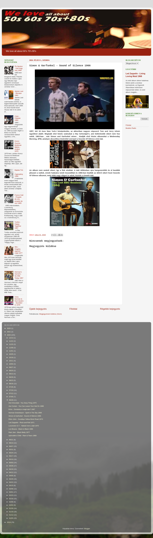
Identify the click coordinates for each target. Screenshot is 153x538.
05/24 (11, 453)
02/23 (11, 495)
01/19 (11, 512)
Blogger (87, 529)
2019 (9, 522)
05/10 (11, 459)
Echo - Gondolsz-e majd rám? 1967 (22, 409)
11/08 (11, 348)
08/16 (11, 384)
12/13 (11, 338)
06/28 (11, 400)
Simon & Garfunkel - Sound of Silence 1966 (25, 416)
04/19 (11, 469)
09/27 (11, 367)
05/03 (11, 463)
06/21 (11, 440)
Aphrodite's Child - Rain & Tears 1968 (22, 436)
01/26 (11, 508)
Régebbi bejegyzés (110, 309)
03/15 (11, 485)
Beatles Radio (131, 128)
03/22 (11, 482)
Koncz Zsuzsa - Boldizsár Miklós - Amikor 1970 (18, 146)
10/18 (11, 357)
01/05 (11, 518)
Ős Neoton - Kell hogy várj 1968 (19, 68)
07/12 (11, 393)
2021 (9, 332)
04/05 (11, 476)
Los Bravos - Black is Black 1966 (21, 429)
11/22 (11, 341)
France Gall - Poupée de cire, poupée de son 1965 (19, 199)
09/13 (11, 374)
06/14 (11, 443)
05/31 (11, 449)
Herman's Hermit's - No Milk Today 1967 (19, 275)
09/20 (11, 370)
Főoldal (73, 309)
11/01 (11, 351)
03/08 (11, 489)
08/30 (11, 377)
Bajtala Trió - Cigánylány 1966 (19, 173)
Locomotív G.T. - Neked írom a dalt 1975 (24, 426)
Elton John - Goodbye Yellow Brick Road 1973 (26, 419)
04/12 (11, 472)
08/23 (11, 380)
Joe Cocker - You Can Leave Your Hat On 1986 (26, 406)
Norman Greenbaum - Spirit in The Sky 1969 (25, 413)
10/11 (11, 361)
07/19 (11, 390)
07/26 (11, 387)
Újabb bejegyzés (38, 309)
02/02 (11, 505)
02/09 (11, 502)
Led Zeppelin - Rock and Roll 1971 (21, 422)
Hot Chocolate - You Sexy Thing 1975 (23, 403)
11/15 (11, 344)
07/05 (11, 397)
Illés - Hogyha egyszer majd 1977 (18, 250)
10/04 (11, 364)
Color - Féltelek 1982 (17, 118)
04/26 (11, 466)
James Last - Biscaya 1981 (19, 93)
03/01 (11, 492)
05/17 (11, 456)
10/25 (11, 354)
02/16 (11, 499)
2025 (9, 328)
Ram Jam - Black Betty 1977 (19, 432)
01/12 (11, 515)
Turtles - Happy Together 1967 (18, 225)
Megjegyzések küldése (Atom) (50, 314)
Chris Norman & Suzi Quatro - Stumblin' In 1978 (19, 301)
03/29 (11, 479)
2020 (9, 335)
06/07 (11, 446)
